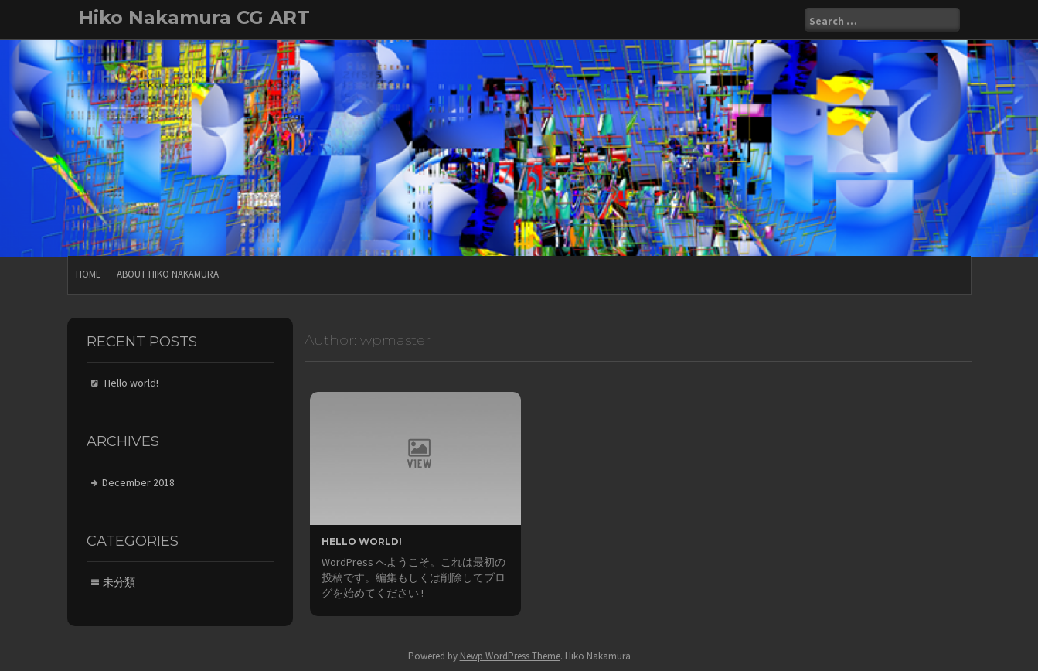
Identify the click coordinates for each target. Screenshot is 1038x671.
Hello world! (362, 541)
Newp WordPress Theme (510, 655)
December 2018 (138, 482)
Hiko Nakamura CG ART (194, 17)
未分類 (119, 582)
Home (88, 274)
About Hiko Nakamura (168, 274)
